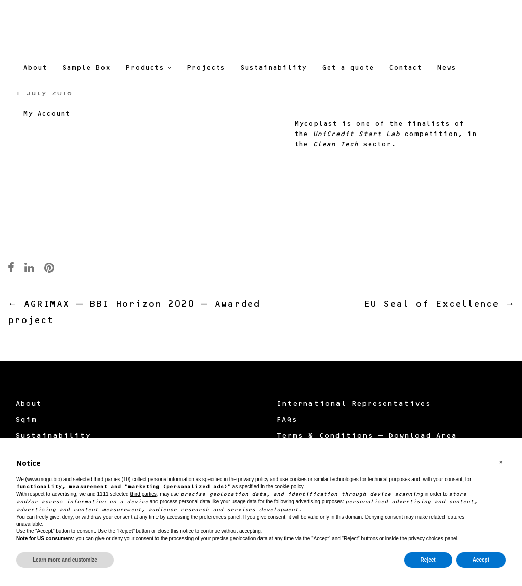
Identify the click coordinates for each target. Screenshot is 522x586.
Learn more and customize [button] (65, 560)
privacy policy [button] (253, 479)
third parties (143, 494)
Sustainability (52, 436)
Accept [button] (481, 560)
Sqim (26, 420)
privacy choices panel (432, 538)
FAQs (286, 420)
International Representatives (353, 404)
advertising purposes (319, 501)
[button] (500, 463)
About (28, 404)
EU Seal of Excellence (438, 304)
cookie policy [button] (289, 486)
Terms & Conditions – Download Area (366, 436)
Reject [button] (428, 560)
